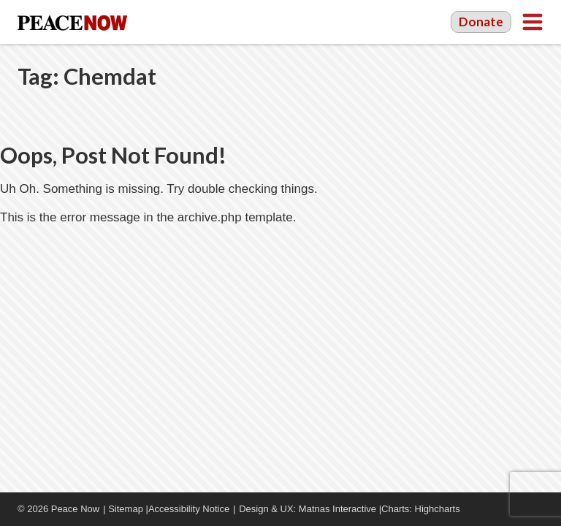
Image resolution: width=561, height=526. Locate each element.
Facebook (492, 509)
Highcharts (437, 508)
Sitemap (125, 508)
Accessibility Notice (188, 508)
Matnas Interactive (337, 508)
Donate (481, 21)
